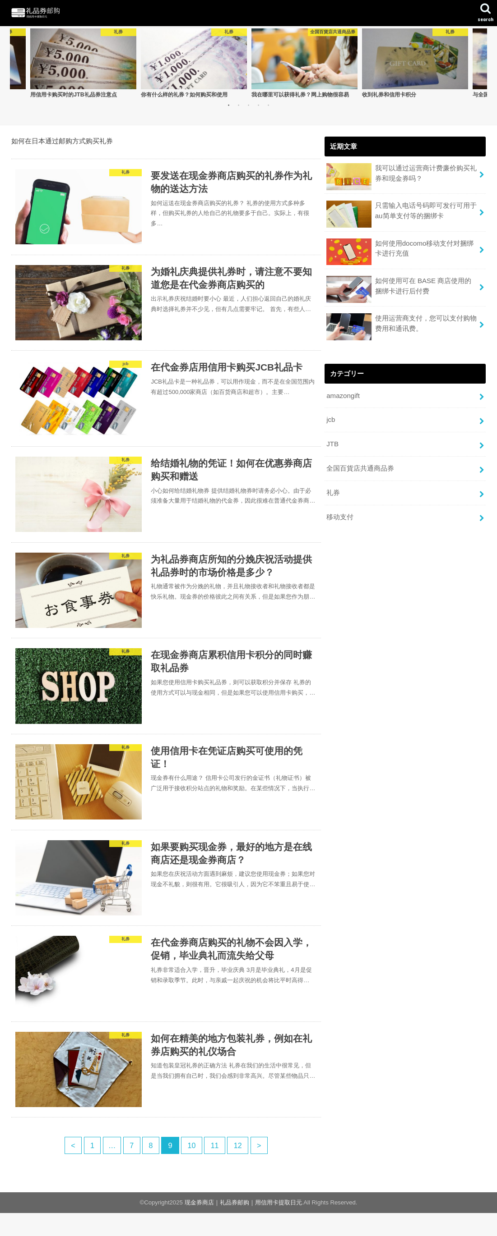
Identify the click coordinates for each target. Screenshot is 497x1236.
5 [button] (268, 105)
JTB (332, 442)
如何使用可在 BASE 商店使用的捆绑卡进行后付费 (398, 289)
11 (216, 1168)
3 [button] (248, 105)
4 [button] (258, 105)
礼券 (333, 490)
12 (240, 1168)
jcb (330, 418)
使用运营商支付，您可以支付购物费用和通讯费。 (401, 326)
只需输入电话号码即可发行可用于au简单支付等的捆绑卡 (401, 214)
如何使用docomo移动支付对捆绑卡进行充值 (399, 251)
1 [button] (228, 105)
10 (192, 1168)
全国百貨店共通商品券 (360, 466)
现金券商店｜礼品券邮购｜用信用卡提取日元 (243, 1225)
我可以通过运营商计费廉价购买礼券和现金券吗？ (401, 177)
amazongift (342, 394)
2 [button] (238, 105)
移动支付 (339, 514)
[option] (83, 63)
